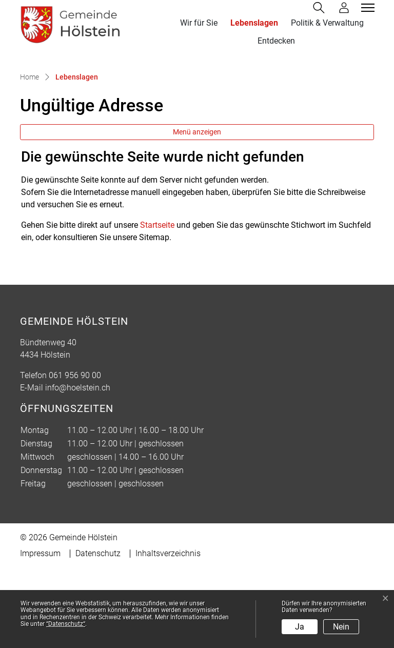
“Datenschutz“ (65, 623)
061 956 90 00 (75, 455)
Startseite (157, 305)
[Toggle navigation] (366, 8)
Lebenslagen (256, 22)
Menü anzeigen (197, 212)
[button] (320, 8)
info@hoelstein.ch (77, 468)
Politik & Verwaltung (327, 23)
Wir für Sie (199, 23)
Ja (299, 627)
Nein (341, 627)
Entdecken (276, 41)
